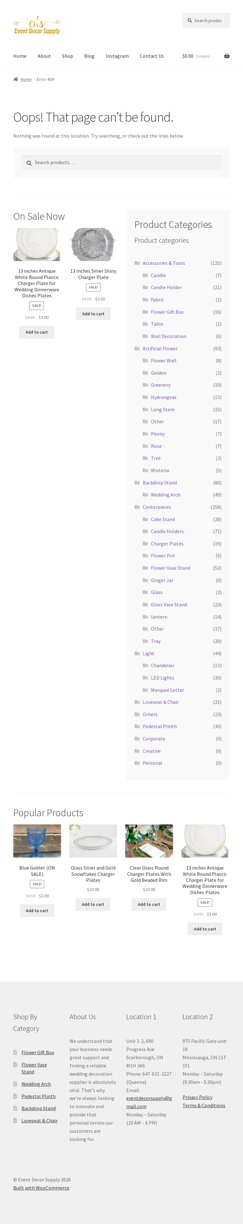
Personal (152, 763)
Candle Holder (166, 287)
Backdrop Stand (160, 482)
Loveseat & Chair (161, 702)
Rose (156, 446)
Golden (158, 373)
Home (20, 56)
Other (157, 421)
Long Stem (163, 409)
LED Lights (162, 677)
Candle (158, 275)
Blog (89, 56)
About (44, 56)
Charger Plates (167, 543)
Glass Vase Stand (169, 604)
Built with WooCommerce (41, 1188)
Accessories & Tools (164, 263)
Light (148, 653)
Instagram (117, 56)
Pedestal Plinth (160, 726)
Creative (152, 751)
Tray (155, 641)
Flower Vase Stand (170, 568)
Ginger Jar (162, 580)
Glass (157, 592)
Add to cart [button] (37, 332)
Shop (67, 56)
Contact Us (152, 56)
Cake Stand (163, 519)
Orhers (150, 714)
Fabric (157, 299)
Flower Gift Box (167, 312)
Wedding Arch (165, 494)
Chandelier (162, 665)
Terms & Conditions (204, 1105)
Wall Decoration (168, 336)
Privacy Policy (197, 1097)
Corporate (154, 738)
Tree (156, 458)
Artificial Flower (160, 348)
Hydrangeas (164, 397)
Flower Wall (164, 360)
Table (157, 324)
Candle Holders (167, 531)
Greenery (161, 385)
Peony (158, 434)
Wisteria (160, 470)
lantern (159, 617)
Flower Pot (163, 555)
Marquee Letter (167, 690)
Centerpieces (157, 507)
